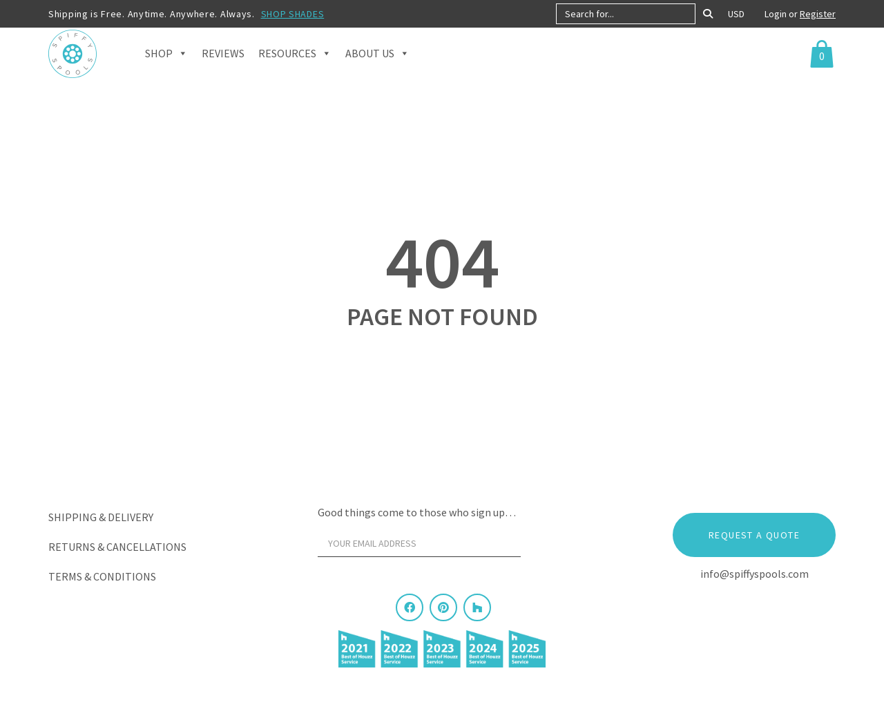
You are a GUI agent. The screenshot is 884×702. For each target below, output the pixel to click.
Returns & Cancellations (117, 547)
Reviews (223, 69)
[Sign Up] (547, 546)
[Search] (707, 13)
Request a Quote (754, 535)
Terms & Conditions (102, 576)
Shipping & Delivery (100, 517)
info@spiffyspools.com (754, 574)
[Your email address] (419, 543)
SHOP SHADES (293, 14)
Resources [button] (295, 69)
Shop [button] (166, 69)
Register (818, 14)
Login (777, 14)
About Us (377, 69)
